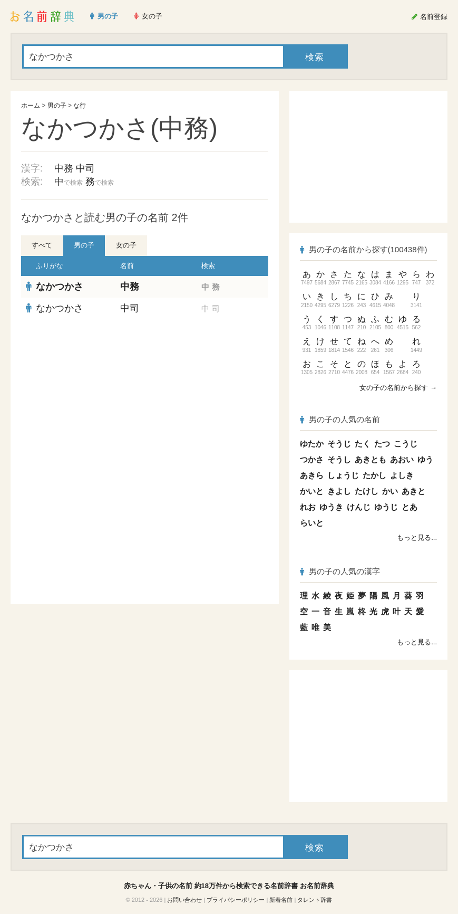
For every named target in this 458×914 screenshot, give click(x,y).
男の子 (56, 105)
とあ (409, 506)
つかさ (312, 459)
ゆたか (312, 443)
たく (363, 443)
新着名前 (281, 900)
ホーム (30, 105)
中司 (85, 168)
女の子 (126, 245)
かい (390, 491)
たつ (382, 443)
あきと (413, 491)
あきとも (370, 459)
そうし (339, 459)
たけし (366, 491)
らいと (312, 522)
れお (308, 506)
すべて (42, 245)
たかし (374, 475)
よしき (402, 475)
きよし (339, 491)
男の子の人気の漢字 (340, 571)
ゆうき (331, 506)
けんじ (359, 506)
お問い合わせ (184, 900)
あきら (312, 475)
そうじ (339, 443)
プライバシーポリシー (236, 900)
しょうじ (343, 475)
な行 (79, 105)
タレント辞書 (314, 900)
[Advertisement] (145, 396)
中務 (63, 168)
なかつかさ (59, 286)
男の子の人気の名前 (340, 419)
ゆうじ (386, 506)
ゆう (425, 459)
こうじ (405, 443)
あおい (402, 459)
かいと (312, 491)
